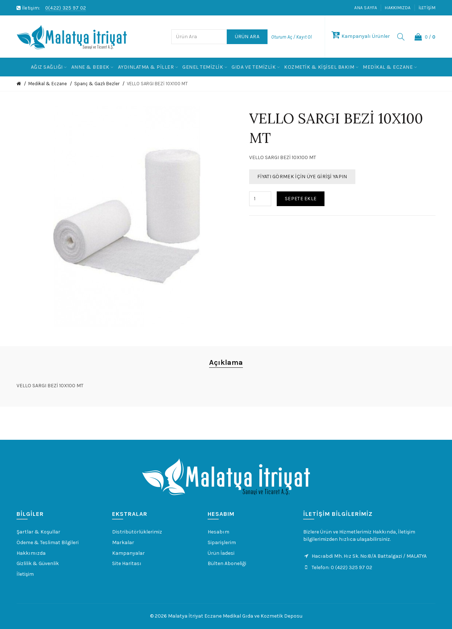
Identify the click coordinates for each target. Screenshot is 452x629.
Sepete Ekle (300, 198)
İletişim (427, 7)
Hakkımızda (397, 7)
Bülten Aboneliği (227, 563)
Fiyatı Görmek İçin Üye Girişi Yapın (302, 176)
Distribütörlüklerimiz (137, 532)
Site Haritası (126, 563)
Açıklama (226, 362)
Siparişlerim (222, 542)
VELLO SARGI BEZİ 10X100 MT (157, 83)
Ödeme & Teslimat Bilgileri (48, 542)
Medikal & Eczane (47, 83)
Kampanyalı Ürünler (360, 36)
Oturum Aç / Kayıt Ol (291, 37)
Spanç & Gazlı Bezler (96, 83)
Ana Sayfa (365, 7)
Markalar (123, 542)
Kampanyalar (128, 553)
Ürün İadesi (221, 553)
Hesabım (218, 532)
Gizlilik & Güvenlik (38, 563)
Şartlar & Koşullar (38, 532)
